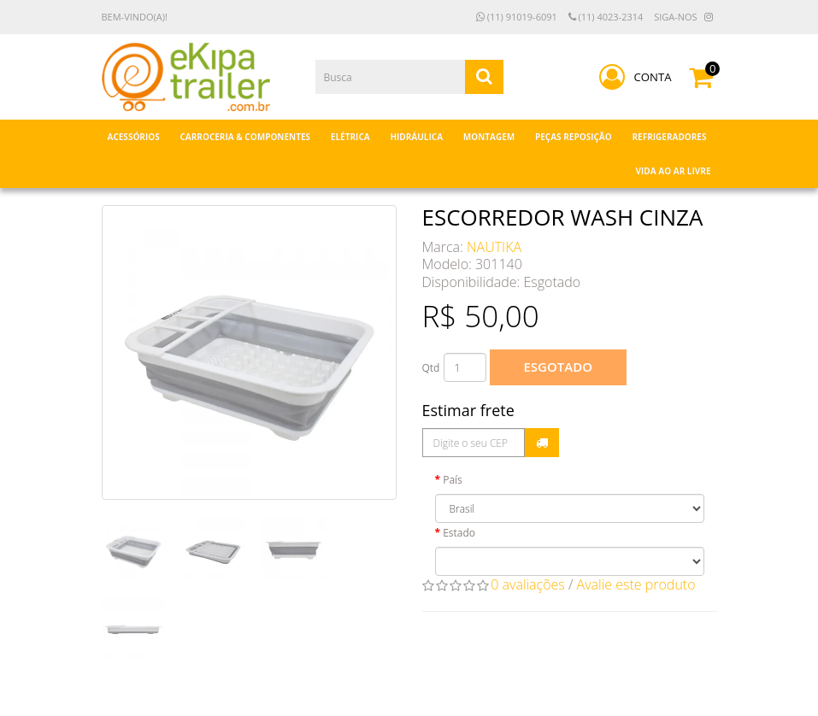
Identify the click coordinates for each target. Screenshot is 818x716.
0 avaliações (528, 584)
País (452, 479)
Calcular (542, 443)
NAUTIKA (494, 247)
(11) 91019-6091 (516, 16)
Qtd (431, 368)
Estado (459, 532)
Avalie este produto (636, 584)
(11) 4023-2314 (606, 16)
